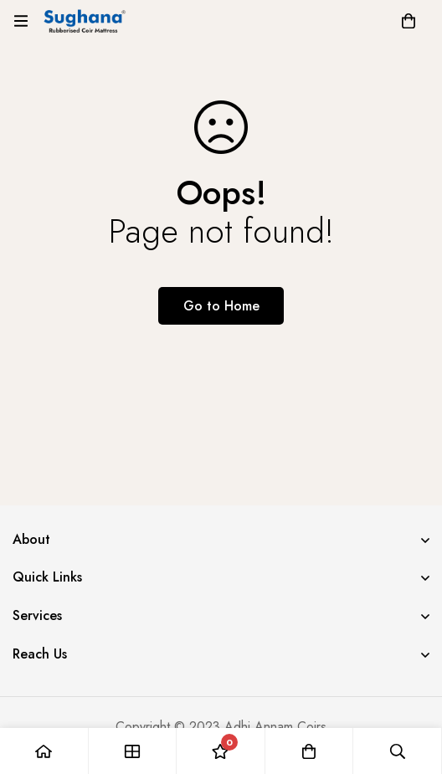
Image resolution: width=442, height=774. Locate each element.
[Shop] (133, 751)
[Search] (397, 751)
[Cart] (408, 21)
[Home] (44, 751)
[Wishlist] (221, 751)
